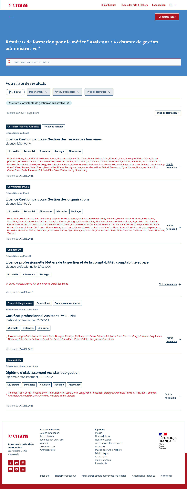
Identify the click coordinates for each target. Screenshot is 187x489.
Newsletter (166, 475)
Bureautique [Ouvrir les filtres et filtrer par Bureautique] (43, 303)
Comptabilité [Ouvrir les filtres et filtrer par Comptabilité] (14, 249)
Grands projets (48, 450)
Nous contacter (103, 439)
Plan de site (101, 463)
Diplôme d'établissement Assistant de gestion (42, 372)
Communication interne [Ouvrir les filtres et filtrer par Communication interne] (67, 303)
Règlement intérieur (65, 475)
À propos (100, 429)
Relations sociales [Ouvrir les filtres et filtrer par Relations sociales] (53, 126)
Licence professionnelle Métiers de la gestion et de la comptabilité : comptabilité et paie (77, 262)
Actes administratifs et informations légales (104, 475)
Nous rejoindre (102, 436)
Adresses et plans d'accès (108, 443)
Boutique (100, 446)
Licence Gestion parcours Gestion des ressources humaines (54, 139)
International (101, 456)
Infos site (44, 475)
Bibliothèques (102, 453)
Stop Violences (103, 460)
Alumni (44, 443)
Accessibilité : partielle (143, 475)
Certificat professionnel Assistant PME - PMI (41, 316)
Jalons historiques (49, 433)
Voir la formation (171, 166)
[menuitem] (108, 5)
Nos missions (47, 436)
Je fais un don (47, 446)
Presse (98, 433)
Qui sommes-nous (50, 429)
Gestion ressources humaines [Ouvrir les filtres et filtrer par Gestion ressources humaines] (23, 126)
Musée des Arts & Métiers (108, 450)
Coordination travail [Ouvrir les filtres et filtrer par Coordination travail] (18, 186)
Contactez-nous (167, 17)
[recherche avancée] (96, 62)
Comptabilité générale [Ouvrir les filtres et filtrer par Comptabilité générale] (19, 303)
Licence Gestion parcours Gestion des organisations (47, 199)
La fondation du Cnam (51, 439)
